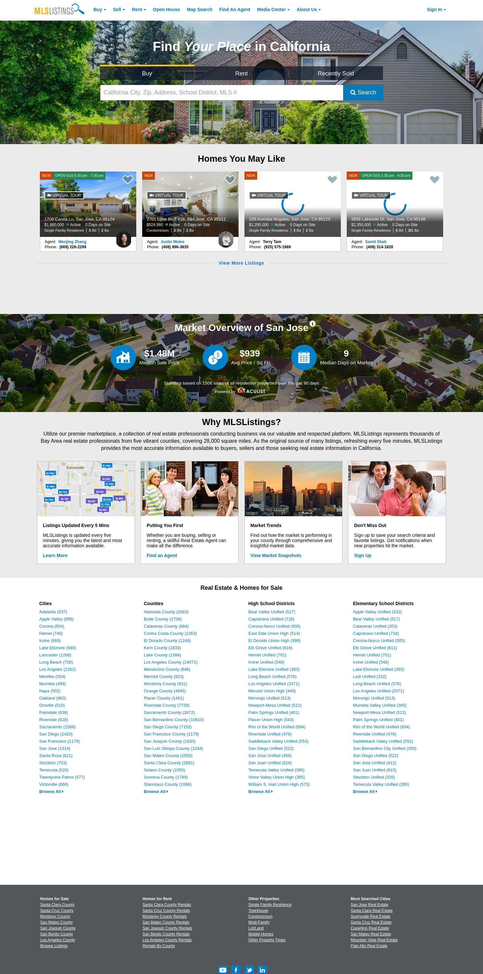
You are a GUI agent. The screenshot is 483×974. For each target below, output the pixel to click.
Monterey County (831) (165, 683)
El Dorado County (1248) (167, 640)
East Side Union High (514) (274, 633)
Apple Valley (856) (56, 619)
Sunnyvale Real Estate (370, 916)
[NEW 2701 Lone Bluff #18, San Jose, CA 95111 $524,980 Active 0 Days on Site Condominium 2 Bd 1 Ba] (190, 204)
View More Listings (241, 263)
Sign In (434, 9)
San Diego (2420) (56, 734)
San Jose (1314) (54, 748)
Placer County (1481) (164, 698)
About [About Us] (307, 9)
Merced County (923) (164, 676)
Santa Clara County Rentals (166, 904)
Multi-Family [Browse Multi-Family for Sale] (259, 922)
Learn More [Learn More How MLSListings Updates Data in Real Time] (55, 555)
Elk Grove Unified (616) (270, 647)
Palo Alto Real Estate (369, 946)
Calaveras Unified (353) (375, 626)
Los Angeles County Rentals (167, 940)
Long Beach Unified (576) (272, 676)
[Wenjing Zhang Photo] (123, 236)
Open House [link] (166, 9)
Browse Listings (54, 946)
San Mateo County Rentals (165, 922)
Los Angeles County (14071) (170, 662)
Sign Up (363, 555)
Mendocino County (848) (167, 669)
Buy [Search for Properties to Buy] (147, 73)
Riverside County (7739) (167, 705)
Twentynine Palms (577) (62, 777)
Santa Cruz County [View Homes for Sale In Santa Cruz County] (56, 910)
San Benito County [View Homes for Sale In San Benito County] (56, 934)
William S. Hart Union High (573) (279, 784)
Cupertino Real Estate (370, 928)
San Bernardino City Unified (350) (384, 748)
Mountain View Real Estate (374, 940)
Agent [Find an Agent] (234, 9)
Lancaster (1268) (55, 654)
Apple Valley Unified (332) (377, 611)
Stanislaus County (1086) (168, 784)
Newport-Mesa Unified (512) (275, 705)
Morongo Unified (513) (269, 698)
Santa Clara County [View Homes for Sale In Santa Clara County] (57, 904)
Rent (137, 9)
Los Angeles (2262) (57, 669)
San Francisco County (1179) (171, 734)
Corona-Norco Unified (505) (274, 626)
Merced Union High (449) (272, 690)
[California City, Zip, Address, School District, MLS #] (222, 93)
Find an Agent (162, 555)
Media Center (271, 9)
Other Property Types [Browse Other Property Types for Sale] (267, 940)
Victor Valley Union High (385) (276, 777)
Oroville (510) (52, 705)
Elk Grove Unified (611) (375, 647)
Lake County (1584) (162, 654)
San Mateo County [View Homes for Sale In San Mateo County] (56, 922)
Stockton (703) (53, 762)
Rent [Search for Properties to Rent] (241, 73)
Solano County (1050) (164, 770)
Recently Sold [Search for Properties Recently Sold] (336, 73)
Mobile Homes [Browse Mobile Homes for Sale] (261, 934)
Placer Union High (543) (271, 719)
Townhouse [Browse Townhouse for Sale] (258, 910)
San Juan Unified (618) (270, 762)
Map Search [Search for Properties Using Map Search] (200, 9)
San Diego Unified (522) (271, 748)
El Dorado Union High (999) (274, 640)
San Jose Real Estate (369, 904)
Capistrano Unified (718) (271, 619)
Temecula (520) (54, 770)
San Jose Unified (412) (374, 762)
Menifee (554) (52, 676)
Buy (97, 9)
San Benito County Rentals (166, 934)
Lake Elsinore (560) (57, 647)
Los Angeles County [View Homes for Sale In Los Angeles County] (57, 940)
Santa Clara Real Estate (372, 910)
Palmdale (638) (53, 712)
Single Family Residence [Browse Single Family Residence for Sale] (269, 904)
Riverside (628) (53, 719)
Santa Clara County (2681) (169, 762)
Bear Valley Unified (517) (271, 611)
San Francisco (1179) (59, 741)
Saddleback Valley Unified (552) (278, 741)
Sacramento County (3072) (169, 712)
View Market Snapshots (275, 555)
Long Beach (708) (56, 662)
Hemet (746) (51, 633)
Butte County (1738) (163, 619)
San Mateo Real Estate (371, 934)
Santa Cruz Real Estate (371, 922)
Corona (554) (51, 626)
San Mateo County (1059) (168, 755)
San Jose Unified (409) (269, 755)
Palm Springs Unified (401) (273, 712)
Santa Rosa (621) (56, 755)
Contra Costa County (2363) (170, 633)
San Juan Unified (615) (374, 770)
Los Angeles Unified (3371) (273, 683)
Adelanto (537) (53, 611)
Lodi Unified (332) (370, 676)
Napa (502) (49, 690)
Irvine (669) (50, 640)
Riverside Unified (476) (269, 734)
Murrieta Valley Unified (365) (380, 705)
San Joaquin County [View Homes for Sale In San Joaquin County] (57, 928)
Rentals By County (158, 946)
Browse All (51, 791)
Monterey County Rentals (164, 916)
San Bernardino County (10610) (174, 719)
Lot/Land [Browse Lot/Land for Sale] (256, 928)
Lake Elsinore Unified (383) (274, 669)
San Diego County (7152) (168, 726)
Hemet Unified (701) (267, 654)
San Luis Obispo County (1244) (173, 748)
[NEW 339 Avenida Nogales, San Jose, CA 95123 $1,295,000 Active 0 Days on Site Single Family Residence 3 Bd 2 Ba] (292, 204)
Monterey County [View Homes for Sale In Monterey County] (55, 916)
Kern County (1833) (162, 647)
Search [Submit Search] (363, 92)
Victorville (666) (53, 784)
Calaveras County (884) (166, 626)
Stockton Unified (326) (374, 777)
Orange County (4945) (165, 690)
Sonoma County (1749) (166, 777)
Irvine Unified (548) (266, 662)
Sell (117, 9)
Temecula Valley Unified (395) (276, 770)
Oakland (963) (52, 698)
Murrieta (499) (52, 683)
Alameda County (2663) (166, 611)
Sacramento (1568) (57, 726)
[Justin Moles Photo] (226, 236)
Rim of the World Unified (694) (277, 726)
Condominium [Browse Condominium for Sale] (260, 916)
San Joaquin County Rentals (167, 928)
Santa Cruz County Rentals (166, 910)
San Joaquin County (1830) (169, 741)
